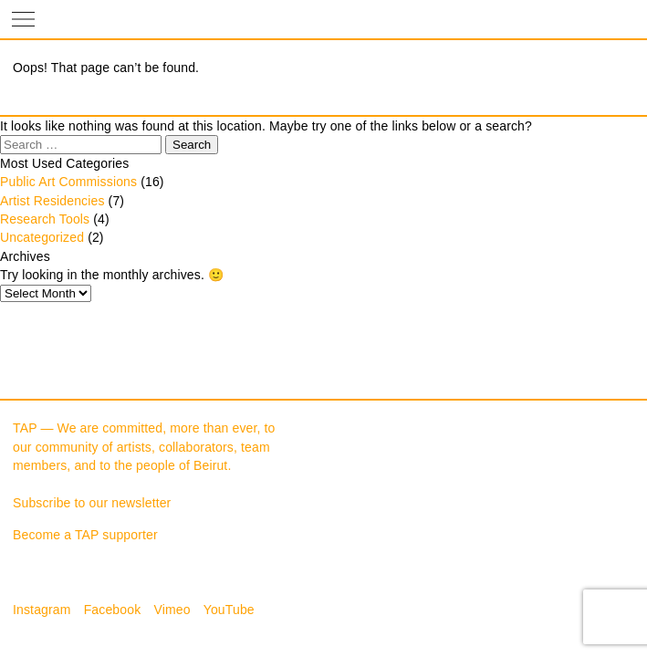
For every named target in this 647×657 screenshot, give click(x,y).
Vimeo (171, 609)
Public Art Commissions (68, 181)
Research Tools (44, 219)
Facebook (112, 609)
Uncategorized (42, 237)
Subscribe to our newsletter (92, 502)
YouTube (229, 609)
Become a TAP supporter (85, 534)
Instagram (42, 609)
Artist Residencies (52, 200)
